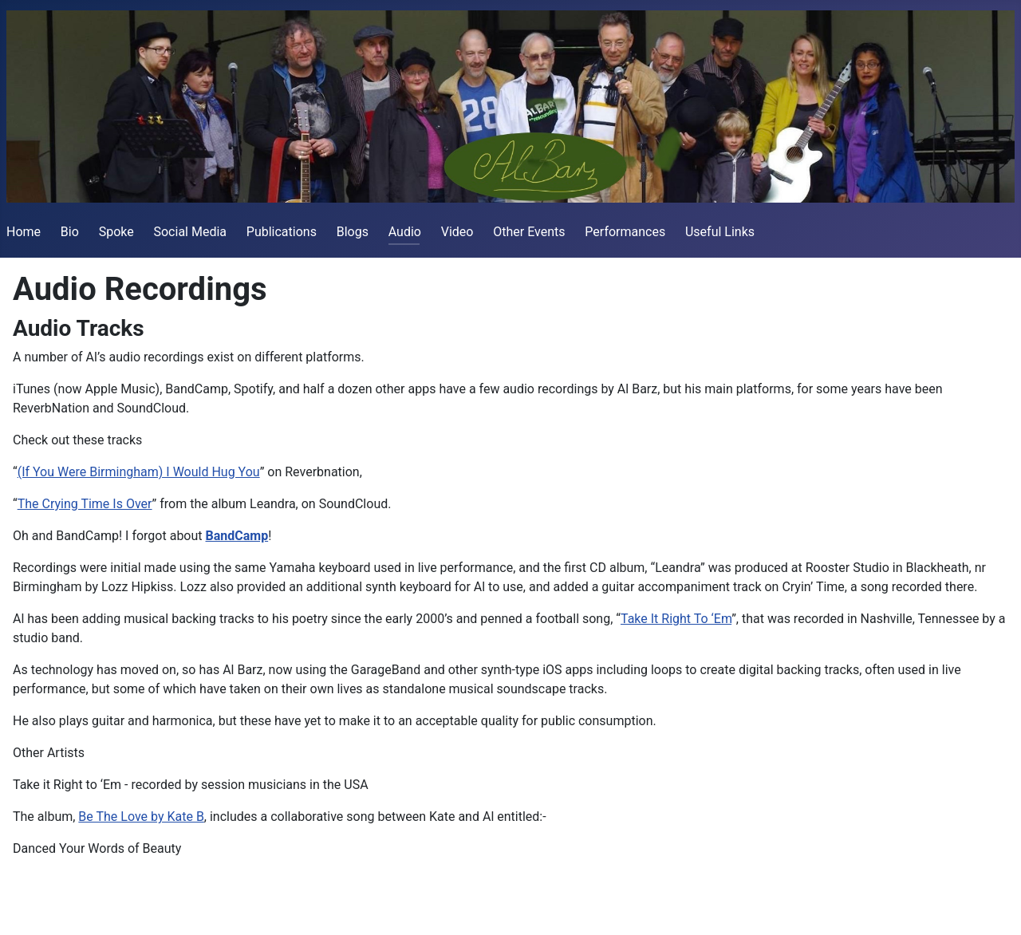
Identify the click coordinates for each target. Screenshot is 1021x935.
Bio (70, 231)
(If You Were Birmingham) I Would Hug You (139, 471)
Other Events (529, 231)
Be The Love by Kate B (140, 816)
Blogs (353, 231)
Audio (404, 231)
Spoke (116, 231)
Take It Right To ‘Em (676, 618)
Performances (625, 231)
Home (23, 231)
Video (457, 231)
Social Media (190, 231)
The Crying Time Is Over (85, 503)
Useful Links (720, 231)
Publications (281, 231)
